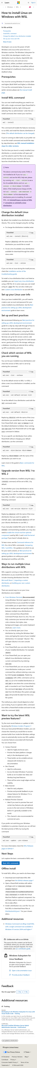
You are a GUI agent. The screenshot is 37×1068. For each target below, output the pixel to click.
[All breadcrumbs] (3, 7)
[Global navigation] (2, 2)
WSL (17, 7)
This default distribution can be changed (20, 133)
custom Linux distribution (13, 289)
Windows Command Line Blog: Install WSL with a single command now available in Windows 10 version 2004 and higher (19, 926)
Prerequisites (7, 31)
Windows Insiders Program (20, 726)
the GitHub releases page (23, 880)
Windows (10, 7)
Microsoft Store (7, 580)
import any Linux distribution (24, 281)
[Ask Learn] (30, 7)
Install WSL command (9, 33)
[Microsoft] (18, 2)
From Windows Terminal (13, 597)
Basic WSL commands (10, 863)
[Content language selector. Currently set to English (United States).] (11, 1047)
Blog (26, 1057)
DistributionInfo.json (12, 911)
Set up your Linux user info (11, 39)
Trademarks (5, 1065)
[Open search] (28, 2)
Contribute (5, 1059)
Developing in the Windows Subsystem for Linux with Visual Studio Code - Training (18, 1012)
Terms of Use (25, 1062)
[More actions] (33, 7)
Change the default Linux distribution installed (17, 36)
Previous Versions (17, 1057)
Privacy (12, 1059)
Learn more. (16, 628)
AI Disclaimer (5, 1057)
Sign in (33, 2)
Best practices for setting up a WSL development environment (17, 307)
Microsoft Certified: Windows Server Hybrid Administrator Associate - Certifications (15, 1026)
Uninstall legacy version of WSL (21, 200)
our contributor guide (22, 949)
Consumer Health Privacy (9, 1062)
